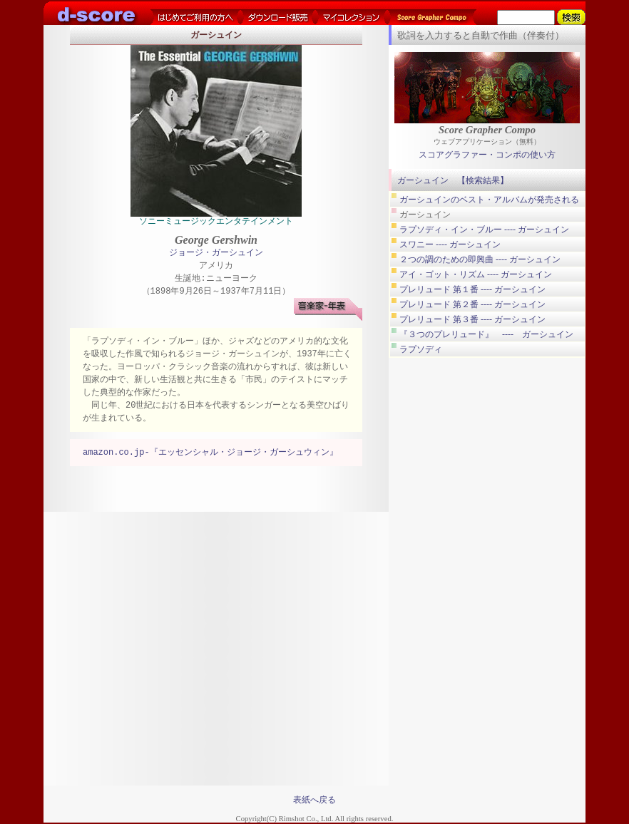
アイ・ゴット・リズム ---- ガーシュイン (475, 274)
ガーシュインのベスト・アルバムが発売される (489, 200)
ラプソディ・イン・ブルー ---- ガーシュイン (484, 230)
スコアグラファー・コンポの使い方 (487, 155)
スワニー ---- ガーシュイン (450, 244)
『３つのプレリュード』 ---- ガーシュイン (486, 334)
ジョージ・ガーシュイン (216, 253)
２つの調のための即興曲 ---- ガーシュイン (480, 259)
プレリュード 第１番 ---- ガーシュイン (472, 289)
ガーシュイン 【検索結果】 (452, 180)
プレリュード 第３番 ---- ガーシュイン (472, 319)
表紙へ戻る (314, 800)
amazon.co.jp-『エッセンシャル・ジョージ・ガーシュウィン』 (210, 453)
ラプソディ (420, 349)
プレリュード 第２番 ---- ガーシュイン (472, 304)
